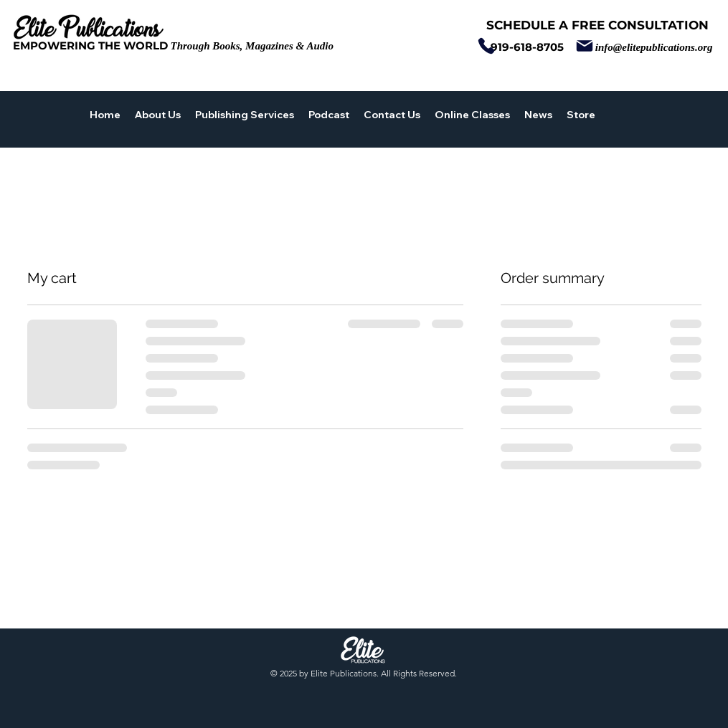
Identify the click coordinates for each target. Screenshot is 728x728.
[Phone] (487, 46)
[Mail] (585, 46)
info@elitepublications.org (654, 47)
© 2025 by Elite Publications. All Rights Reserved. (363, 673)
